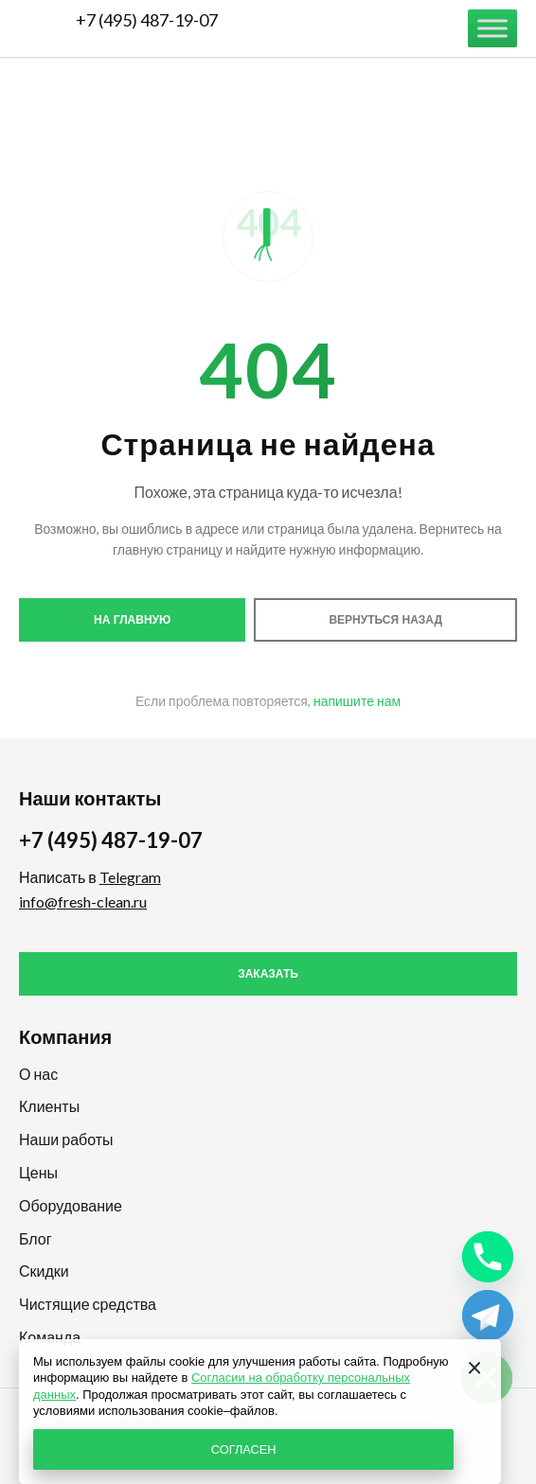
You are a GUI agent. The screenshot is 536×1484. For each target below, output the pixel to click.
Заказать (268, 973)
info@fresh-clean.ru (83, 901)
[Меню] (492, 28)
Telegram (130, 877)
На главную (132, 620)
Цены (38, 1172)
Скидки (44, 1271)
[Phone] (487, 1256)
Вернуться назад (385, 620)
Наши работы (66, 1139)
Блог (35, 1238)
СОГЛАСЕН (244, 1449)
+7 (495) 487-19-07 (147, 19)
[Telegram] (487, 1315)
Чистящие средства (87, 1304)
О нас (38, 1074)
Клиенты (49, 1106)
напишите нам (357, 701)
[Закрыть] (474, 1366)
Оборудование (70, 1205)
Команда (49, 1337)
